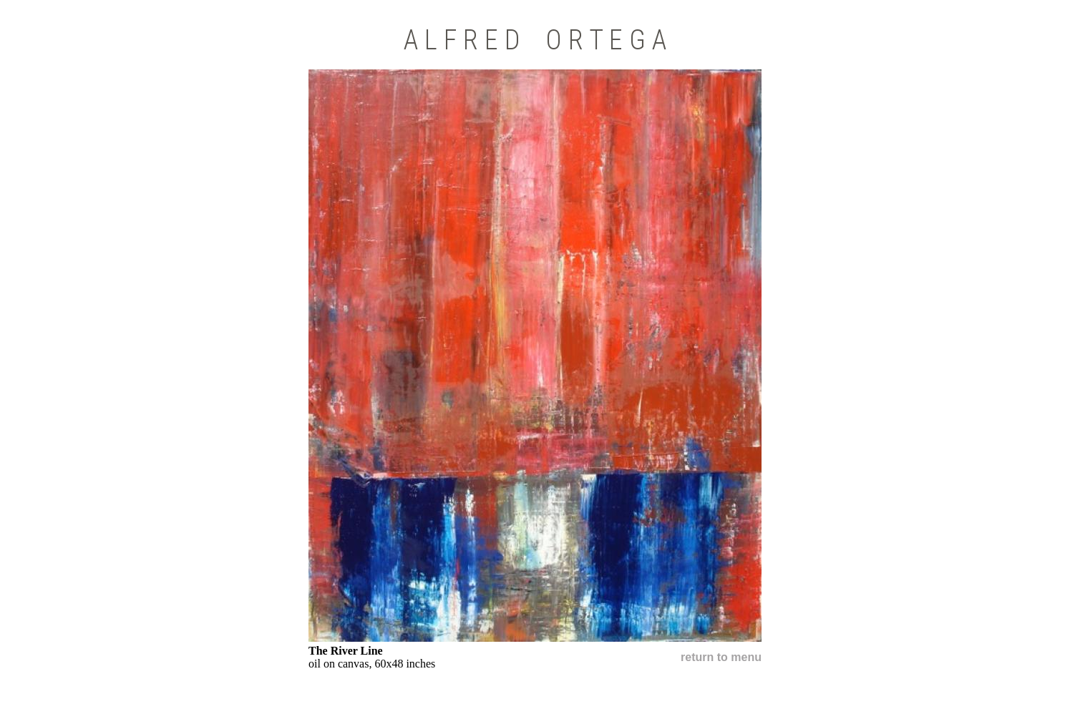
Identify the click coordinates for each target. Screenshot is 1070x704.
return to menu (721, 657)
